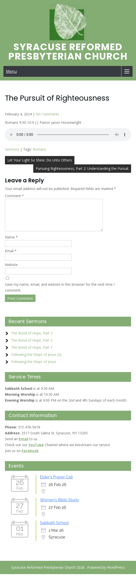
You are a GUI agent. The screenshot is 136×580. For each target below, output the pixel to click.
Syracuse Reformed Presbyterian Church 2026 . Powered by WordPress (68, 573)
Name (11, 243)
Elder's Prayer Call (56, 483)
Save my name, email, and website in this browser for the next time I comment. (60, 293)
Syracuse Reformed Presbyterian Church (68, 51)
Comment (14, 195)
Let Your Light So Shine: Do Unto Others (39, 160)
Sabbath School (54, 528)
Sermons (12, 149)
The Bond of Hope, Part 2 (31, 346)
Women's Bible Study (59, 505)
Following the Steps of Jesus (33, 367)
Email (11, 256)
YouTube (36, 450)
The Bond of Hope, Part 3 (31, 339)
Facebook (30, 456)
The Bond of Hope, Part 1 (31, 353)
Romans (39, 149)
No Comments (47, 114)
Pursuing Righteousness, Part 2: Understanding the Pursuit (82, 168)
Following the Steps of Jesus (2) (36, 360)
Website (11, 270)
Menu (11, 71)
